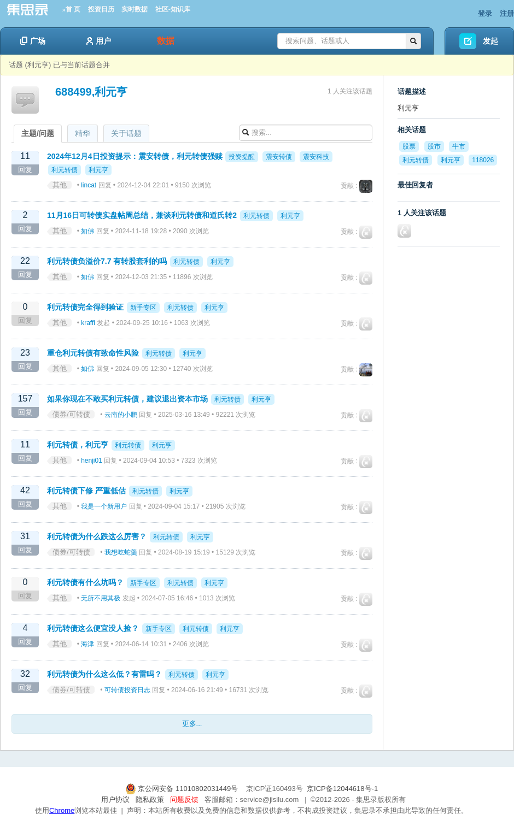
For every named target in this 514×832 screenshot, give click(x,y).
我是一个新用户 (104, 506)
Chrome (61, 810)
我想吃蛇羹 (120, 552)
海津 (87, 644)
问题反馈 (184, 799)
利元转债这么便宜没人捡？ (93, 628)
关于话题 (126, 133)
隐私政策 (150, 799)
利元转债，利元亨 (77, 444)
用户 (98, 41)
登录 (485, 13)
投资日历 (101, 9)
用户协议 (115, 799)
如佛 (87, 231)
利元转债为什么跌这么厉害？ (97, 536)
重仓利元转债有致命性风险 (93, 353)
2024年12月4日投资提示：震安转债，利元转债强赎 (135, 156)
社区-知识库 (172, 9)
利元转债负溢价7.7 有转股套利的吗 (107, 261)
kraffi (88, 323)
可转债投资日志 (127, 690)
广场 (32, 41)
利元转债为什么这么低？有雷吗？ (104, 674)
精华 (82, 133)
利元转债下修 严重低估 (86, 490)
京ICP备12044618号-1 (342, 788)
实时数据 (134, 9)
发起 (490, 41)
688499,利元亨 (91, 92)
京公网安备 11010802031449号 (182, 788)
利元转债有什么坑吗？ (85, 582)
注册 (507, 13)
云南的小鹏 (120, 414)
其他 (59, 185)
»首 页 (71, 9)
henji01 (91, 460)
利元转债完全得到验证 (85, 307)
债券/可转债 (71, 414)
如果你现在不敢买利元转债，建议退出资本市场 (127, 398)
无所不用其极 (100, 598)
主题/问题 (37, 133)
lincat (88, 185)
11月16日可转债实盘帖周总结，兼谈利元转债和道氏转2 (142, 215)
